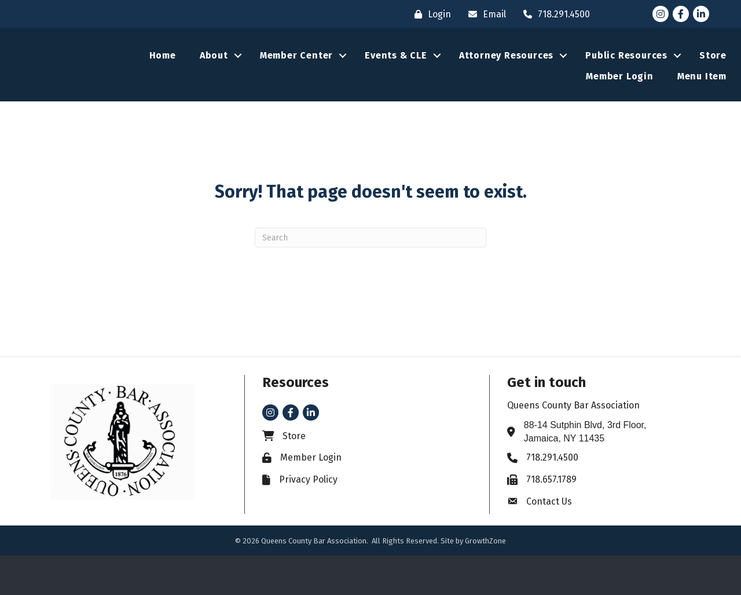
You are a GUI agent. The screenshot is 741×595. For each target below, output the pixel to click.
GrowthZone (485, 580)
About (214, 75)
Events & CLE (396, 75)
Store (713, 75)
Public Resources (626, 75)
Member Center (296, 75)
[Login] (430, 14)
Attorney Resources (506, 75)
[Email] (484, 14)
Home (162, 75)
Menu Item (702, 95)
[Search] (370, 277)
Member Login (620, 95)
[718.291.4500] (554, 14)
